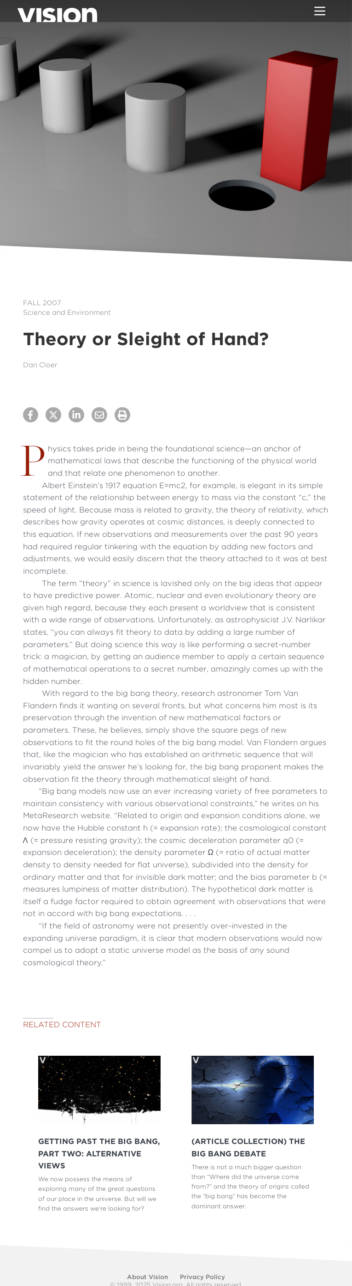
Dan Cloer (40, 365)
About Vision (147, 1276)
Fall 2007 (42, 303)
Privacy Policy (202, 1276)
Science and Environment (67, 312)
